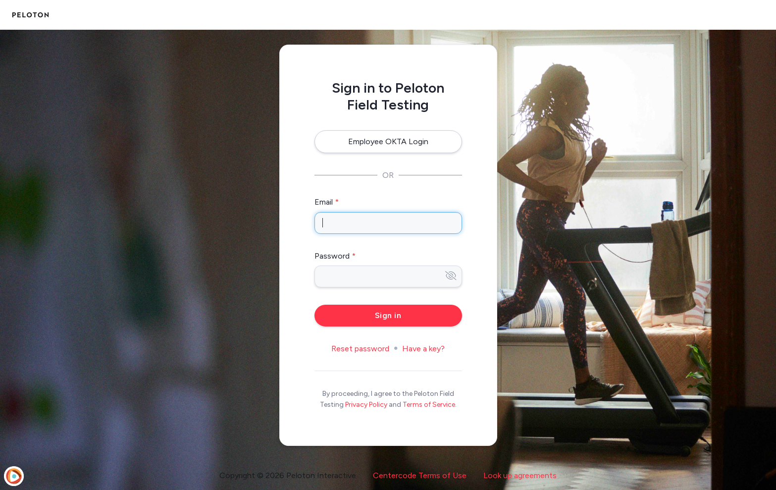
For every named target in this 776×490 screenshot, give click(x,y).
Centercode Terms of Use (419, 475)
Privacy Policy (366, 404)
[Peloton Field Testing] (30, 15)
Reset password (360, 348)
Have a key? (423, 348)
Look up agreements (520, 475)
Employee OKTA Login (388, 141)
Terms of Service (429, 404)
